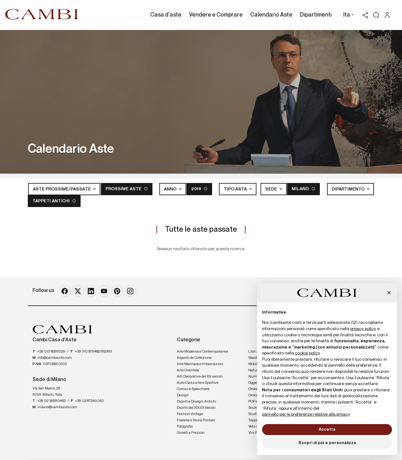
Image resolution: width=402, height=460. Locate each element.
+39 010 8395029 (51, 352)
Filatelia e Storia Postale (196, 420)
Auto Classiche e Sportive (197, 383)
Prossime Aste (127, 188)
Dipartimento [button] (348, 189)
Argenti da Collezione (194, 358)
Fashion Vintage (190, 414)
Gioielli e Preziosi (191, 433)
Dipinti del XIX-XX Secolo (196, 408)
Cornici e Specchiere (193, 389)
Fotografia (185, 426)
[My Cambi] (388, 15)
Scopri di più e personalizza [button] (327, 443)
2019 (199, 188)
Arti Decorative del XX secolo (199, 376)
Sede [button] (271, 189)
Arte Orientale (188, 370)
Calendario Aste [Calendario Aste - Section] (271, 15)
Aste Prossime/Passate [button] (62, 189)
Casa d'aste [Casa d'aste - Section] (165, 15)
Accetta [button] (327, 429)
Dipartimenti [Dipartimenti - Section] (316, 15)
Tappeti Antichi (54, 201)
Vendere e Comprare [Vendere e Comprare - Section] (216, 15)
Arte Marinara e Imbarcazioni (200, 364)
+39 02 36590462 (51, 401)
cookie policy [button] (307, 353)
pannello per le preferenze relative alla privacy (306, 414)
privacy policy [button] (363, 329)
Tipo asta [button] (236, 189)
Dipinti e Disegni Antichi (196, 401)
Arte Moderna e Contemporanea (202, 352)
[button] (346, 15)
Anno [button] (170, 189)
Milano (303, 188)
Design (183, 395)
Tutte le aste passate (201, 229)
